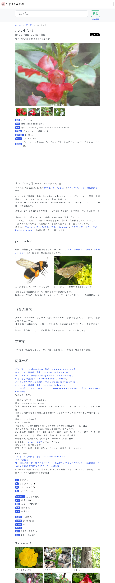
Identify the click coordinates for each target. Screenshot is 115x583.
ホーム (18, 25)
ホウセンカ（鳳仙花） (54, 187)
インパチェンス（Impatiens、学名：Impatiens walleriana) (45, 369)
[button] (21, 112)
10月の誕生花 (21, 460)
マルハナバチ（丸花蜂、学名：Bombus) (46, 227)
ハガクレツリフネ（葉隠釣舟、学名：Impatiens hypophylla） (46, 382)
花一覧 (29, 25)
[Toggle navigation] (110, 4)
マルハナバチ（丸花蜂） (79, 249)
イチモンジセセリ (34, 441)
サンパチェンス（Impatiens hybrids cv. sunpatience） (43, 375)
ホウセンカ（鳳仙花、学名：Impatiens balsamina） (41, 385)
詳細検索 (95, 19)
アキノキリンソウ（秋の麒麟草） (84, 187)
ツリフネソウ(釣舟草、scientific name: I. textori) (40, 379)
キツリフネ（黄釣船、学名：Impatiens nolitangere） (42, 372)
